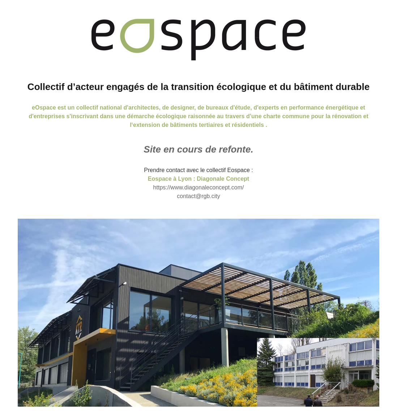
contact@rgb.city (198, 196)
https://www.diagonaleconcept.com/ (198, 187)
